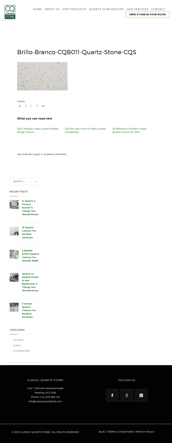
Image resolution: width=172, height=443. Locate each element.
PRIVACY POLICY (145, 431)
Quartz (17, 345)
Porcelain (18, 339)
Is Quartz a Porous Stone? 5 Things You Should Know (30, 208)
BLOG (102, 431)
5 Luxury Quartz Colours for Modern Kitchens (29, 310)
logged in (38, 154)
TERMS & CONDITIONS (120, 431)
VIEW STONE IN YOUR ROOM (147, 14)
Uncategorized (21, 350)
